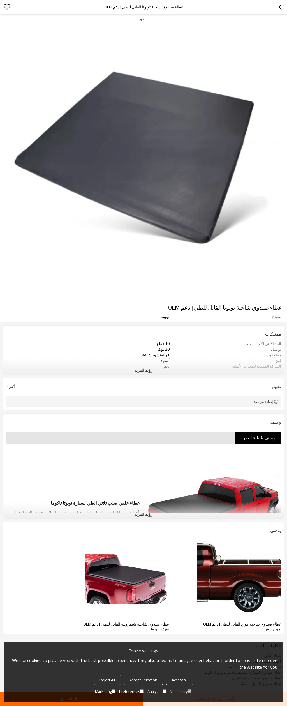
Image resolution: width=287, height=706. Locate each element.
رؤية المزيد (143, 370)
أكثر (12, 386)
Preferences (131, 691)
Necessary (180, 691)
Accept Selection (143, 680)
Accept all (180, 680)
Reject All (107, 680)
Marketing (105, 691)
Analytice (156, 691)
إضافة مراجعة (263, 401)
